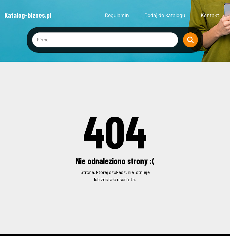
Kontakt (210, 15)
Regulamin (117, 15)
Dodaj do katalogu (164, 15)
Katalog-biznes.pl (27, 15)
